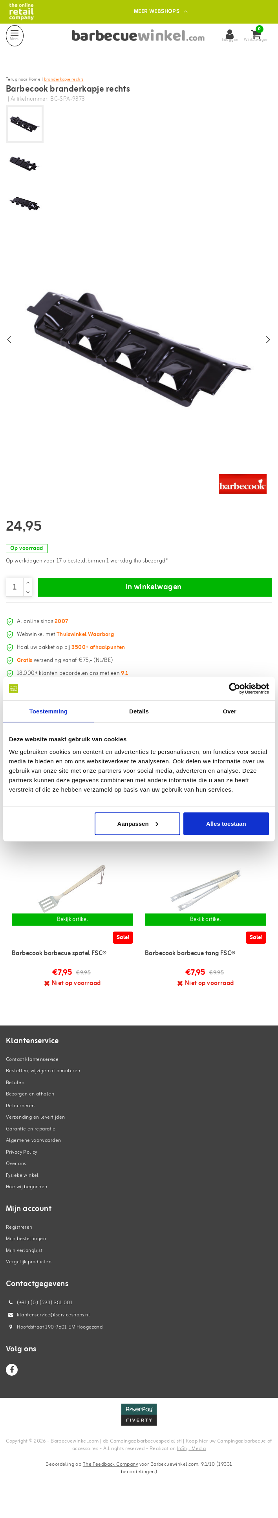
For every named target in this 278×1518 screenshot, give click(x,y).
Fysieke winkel (22, 1192)
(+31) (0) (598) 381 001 (39, 1319)
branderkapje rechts (64, 79)
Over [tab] (229, 711)
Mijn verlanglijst (24, 1267)
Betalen (15, 1099)
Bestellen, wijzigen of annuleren (43, 1088)
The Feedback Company (110, 1481)
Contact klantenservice (32, 1076)
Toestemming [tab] (48, 711)
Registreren (19, 1244)
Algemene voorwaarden (33, 1157)
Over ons (16, 1180)
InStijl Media (191, 1465)
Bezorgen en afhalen (30, 1111)
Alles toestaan (226, 823)
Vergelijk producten (28, 1279)
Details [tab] (139, 711)
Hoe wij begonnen (27, 1204)
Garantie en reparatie (31, 1145)
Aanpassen (137, 823)
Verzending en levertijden (35, 1134)
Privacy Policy (21, 1169)
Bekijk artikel (72, 936)
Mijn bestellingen (26, 1256)
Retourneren (20, 1122)
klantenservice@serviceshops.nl (48, 1331)
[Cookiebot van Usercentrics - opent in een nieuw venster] (234, 689)
